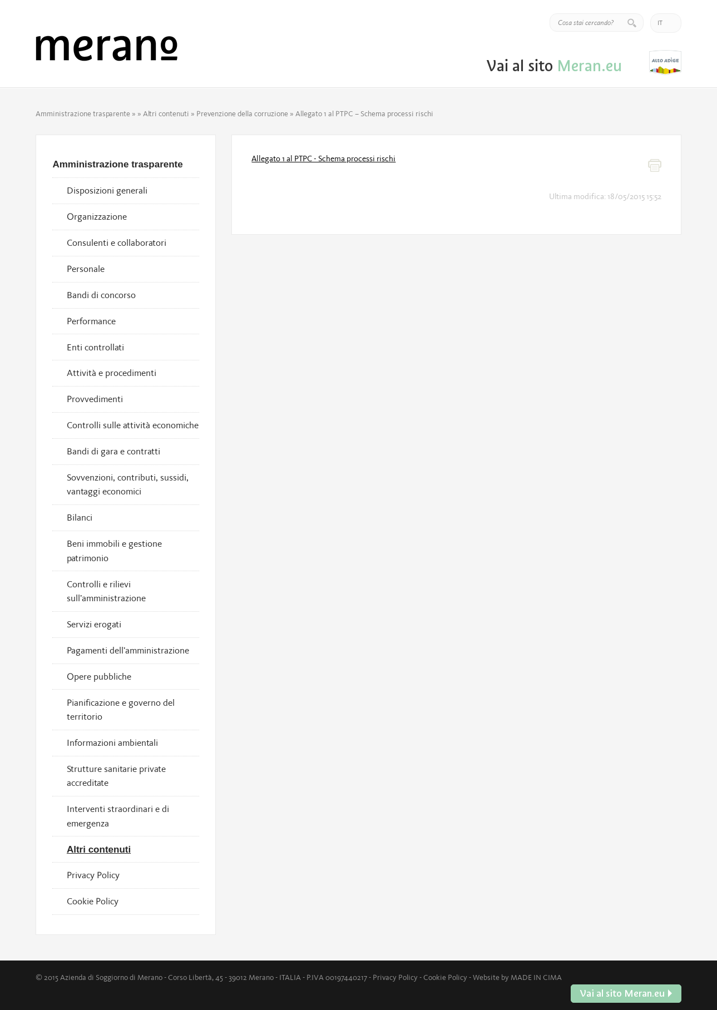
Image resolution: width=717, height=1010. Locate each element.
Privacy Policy (93, 874)
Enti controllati (95, 347)
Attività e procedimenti (111, 372)
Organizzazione (97, 216)
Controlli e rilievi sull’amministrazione (106, 591)
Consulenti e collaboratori (116, 242)
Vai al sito (665, 62)
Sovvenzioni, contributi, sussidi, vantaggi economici (128, 484)
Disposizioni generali (107, 190)
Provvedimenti (95, 398)
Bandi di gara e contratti (113, 451)
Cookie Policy (92, 901)
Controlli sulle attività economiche (133, 424)
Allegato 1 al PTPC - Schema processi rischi (323, 159)
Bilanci (79, 517)
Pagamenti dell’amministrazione (128, 650)
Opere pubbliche (99, 676)
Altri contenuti (166, 113)
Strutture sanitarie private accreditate (116, 776)
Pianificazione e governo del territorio (121, 709)
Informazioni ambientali (112, 742)
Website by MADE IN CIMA (517, 977)
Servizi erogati (94, 624)
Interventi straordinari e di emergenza (118, 816)
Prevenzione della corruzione (242, 113)
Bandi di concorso (101, 294)
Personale (86, 268)
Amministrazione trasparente (83, 113)
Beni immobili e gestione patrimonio (114, 550)
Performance (91, 320)
